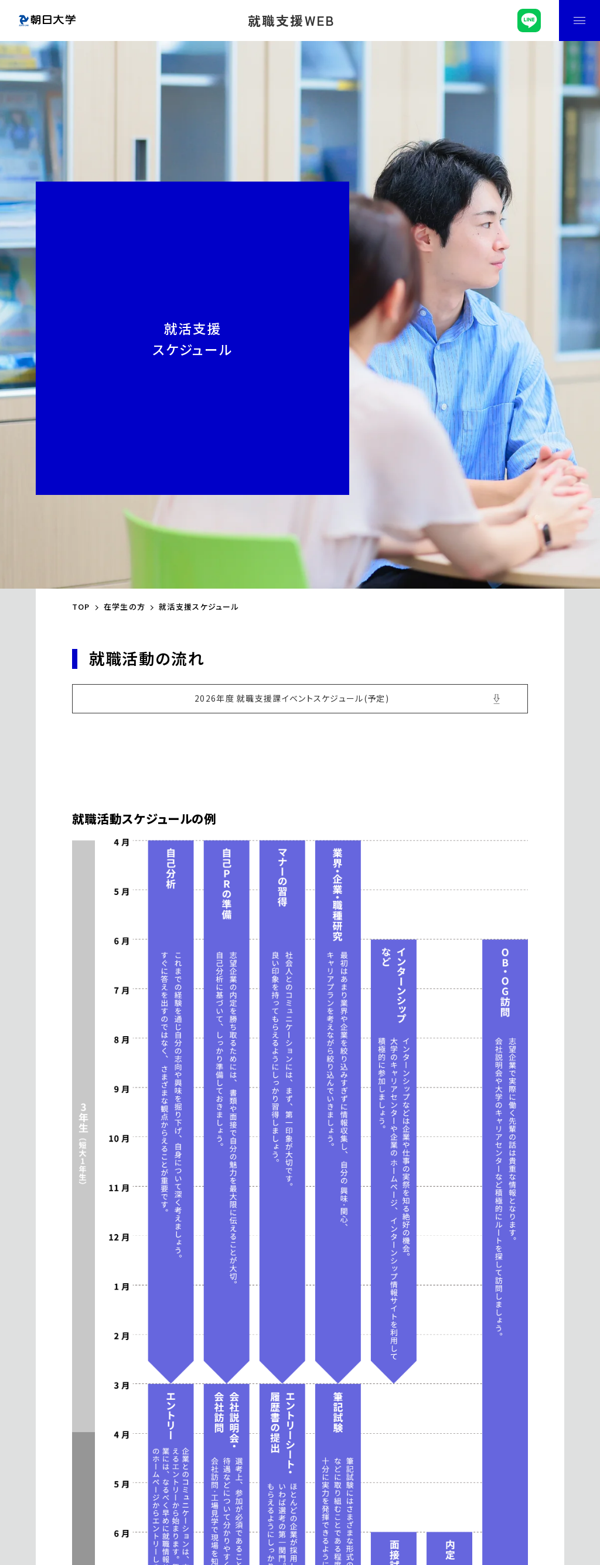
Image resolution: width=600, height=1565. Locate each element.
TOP (81, 606)
